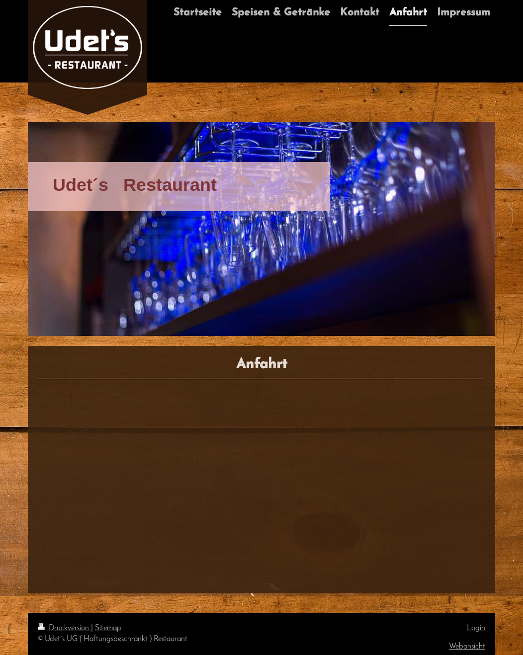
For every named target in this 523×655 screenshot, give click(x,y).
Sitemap (108, 628)
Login (476, 628)
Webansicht (467, 647)
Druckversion (64, 628)
